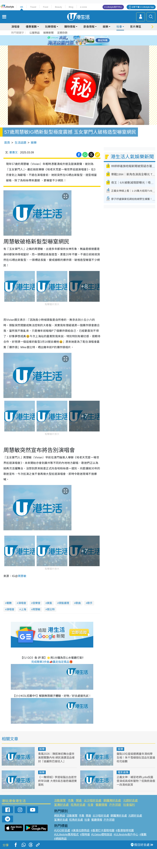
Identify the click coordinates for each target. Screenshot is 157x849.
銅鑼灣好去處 (112, 800)
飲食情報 (88, 26)
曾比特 (51, 609)
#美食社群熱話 (80, 830)
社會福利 (129, 804)
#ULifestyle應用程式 (66, 834)
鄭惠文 (13, 152)
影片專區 (135, 26)
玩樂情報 (50, 26)
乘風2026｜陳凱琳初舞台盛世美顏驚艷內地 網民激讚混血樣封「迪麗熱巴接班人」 (56, 757)
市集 (71, 800)
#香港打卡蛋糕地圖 (102, 830)
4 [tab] (81, 40)
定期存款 (62, 32)
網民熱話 (59, 815)
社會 (119, 26)
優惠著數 (31, 26)
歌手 (89, 603)
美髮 (49, 603)
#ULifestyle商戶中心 (126, 834)
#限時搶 (85, 834)
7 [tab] (77, 44)
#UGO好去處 (62, 830)
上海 (23, 609)
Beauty (58, 7)
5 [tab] (84, 40)
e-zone (83, 7)
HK (21, 7)
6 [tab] (88, 40)
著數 (9, 603)
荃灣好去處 (61, 804)
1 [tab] (70, 40)
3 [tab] (77, 40)
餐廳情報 (101, 804)
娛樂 (105, 26)
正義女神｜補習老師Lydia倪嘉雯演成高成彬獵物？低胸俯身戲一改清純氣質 (136, 781)
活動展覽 (60, 800)
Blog (71, 7)
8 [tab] (81, 44)
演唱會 (15, 26)
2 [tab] (74, 40)
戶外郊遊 (115, 804)
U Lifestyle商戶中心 (113, 7)
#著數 (143, 834)
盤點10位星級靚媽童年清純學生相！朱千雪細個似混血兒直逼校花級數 (136, 757)
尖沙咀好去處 (92, 800)
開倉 (79, 800)
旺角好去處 (78, 804)
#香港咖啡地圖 (125, 830)
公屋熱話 (34, 32)
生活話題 (20, 142)
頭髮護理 (64, 603)
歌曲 (78, 603)
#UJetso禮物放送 (101, 834)
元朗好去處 (130, 800)
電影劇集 (123, 772)
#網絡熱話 (60, 838)
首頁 (7, 142)
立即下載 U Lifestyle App (142, 7)
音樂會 (36, 603)
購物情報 (69, 26)
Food (45, 7)
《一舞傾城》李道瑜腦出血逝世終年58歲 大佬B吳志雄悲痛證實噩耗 (57, 781)
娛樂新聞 (48, 32)
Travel (33, 7)
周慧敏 (36, 609)
